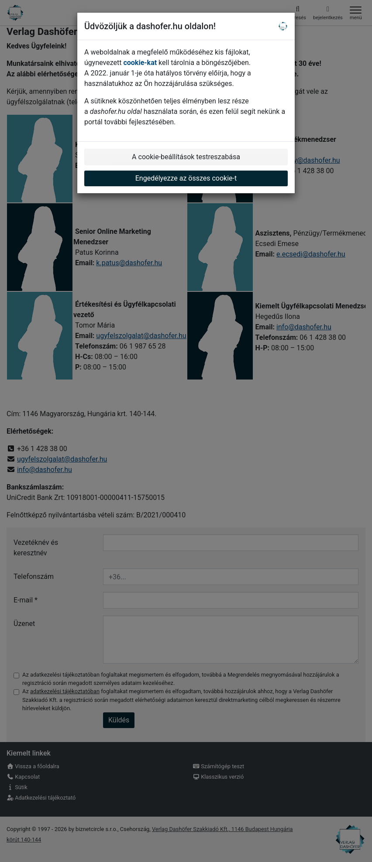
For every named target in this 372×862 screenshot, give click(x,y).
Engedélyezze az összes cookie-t (186, 178)
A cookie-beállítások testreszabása (186, 157)
